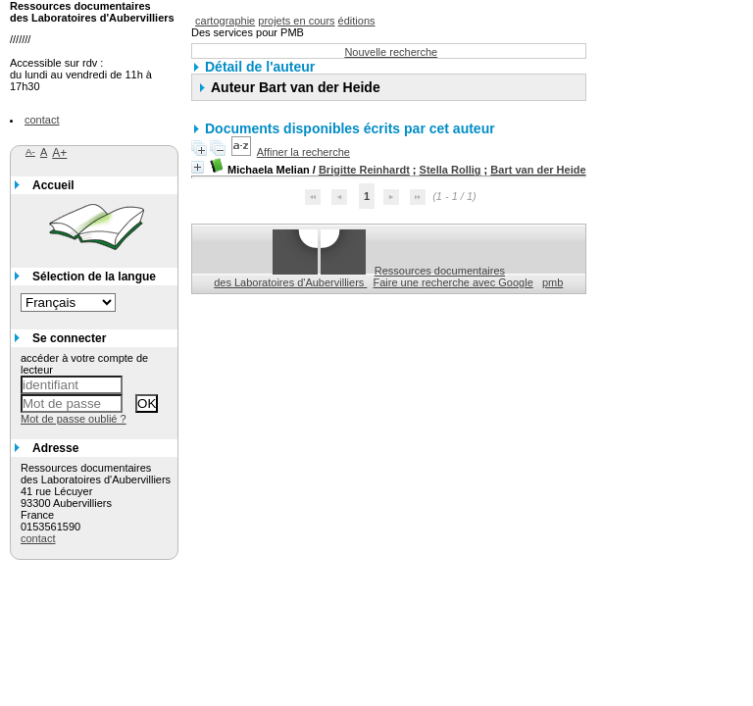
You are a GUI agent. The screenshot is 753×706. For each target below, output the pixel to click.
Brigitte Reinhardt (364, 170)
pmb (552, 282)
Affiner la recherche (303, 152)
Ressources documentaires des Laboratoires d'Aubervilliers (359, 276)
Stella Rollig (450, 170)
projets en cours (296, 20)
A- (30, 151)
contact (42, 120)
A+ (59, 153)
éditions (357, 20)
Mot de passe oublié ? (73, 419)
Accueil (53, 185)
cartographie (225, 20)
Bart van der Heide (537, 170)
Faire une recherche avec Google (453, 282)
